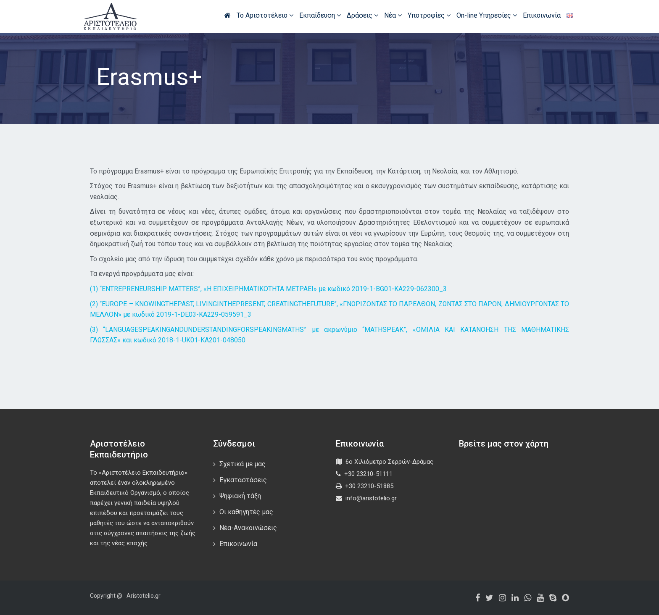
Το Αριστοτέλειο (265, 15)
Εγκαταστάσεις (243, 480)
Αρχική (227, 15)
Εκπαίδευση (320, 15)
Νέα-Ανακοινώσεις (248, 528)
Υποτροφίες (429, 15)
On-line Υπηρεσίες (486, 15)
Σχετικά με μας (242, 464)
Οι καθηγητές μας (246, 512)
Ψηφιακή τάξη (240, 496)
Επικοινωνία (542, 15)
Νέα (393, 15)
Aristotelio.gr (144, 595)
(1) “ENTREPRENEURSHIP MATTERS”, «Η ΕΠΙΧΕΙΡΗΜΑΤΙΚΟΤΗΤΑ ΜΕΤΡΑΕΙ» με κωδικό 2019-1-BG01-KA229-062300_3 (268, 289)
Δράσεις (362, 15)
